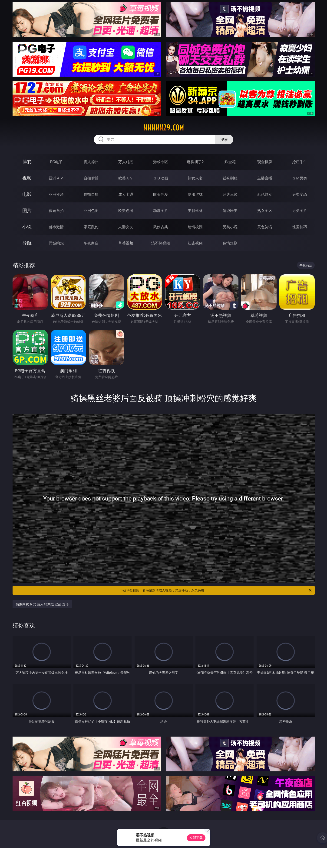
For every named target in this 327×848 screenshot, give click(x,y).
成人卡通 (125, 194)
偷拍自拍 (91, 194)
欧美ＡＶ (125, 178)
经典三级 (230, 194)
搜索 (224, 139)
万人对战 (125, 161)
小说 (27, 227)
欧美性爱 (160, 194)
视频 (27, 178)
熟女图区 (264, 210)
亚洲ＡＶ (56, 178)
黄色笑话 (264, 226)
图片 (27, 210)
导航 (27, 243)
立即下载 (196, 837)
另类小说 (230, 226)
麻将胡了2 (195, 161)
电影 (27, 194)
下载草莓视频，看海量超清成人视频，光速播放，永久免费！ (216, 590)
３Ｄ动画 (160, 178)
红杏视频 (195, 243)
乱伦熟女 (264, 194)
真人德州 (91, 161)
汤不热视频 (160, 243)
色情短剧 (230, 243)
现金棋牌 (264, 161)
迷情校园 (195, 226)
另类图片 (299, 210)
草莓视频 (125, 243)
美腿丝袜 (195, 210)
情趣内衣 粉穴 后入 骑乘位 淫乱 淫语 (42, 604)
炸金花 (230, 161)
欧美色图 (125, 210)
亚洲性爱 (56, 194)
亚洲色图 (91, 210)
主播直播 (264, 178)
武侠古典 (160, 226)
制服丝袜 (195, 194)
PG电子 (56, 161)
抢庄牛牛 (299, 161)
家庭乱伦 (91, 226)
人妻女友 (125, 226)
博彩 (27, 162)
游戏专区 (160, 161)
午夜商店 (91, 243)
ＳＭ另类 (299, 178)
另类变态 (299, 194)
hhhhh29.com (163, 127)
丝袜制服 (230, 178)
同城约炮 (56, 243)
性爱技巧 (299, 226)
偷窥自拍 (56, 210)
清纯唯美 (230, 210)
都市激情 (56, 226)
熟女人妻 (195, 178)
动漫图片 (160, 210)
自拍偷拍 (91, 178)
